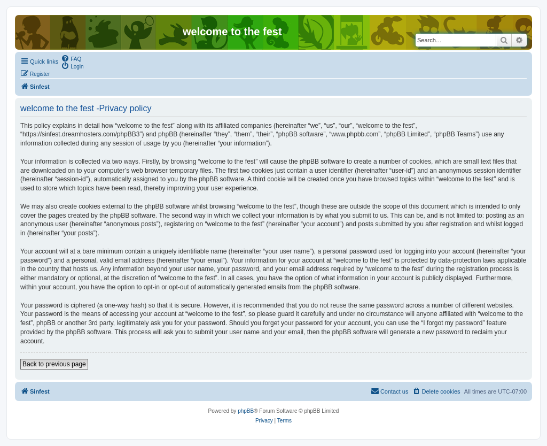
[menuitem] (71, 58)
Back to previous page (54, 364)
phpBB (246, 411)
